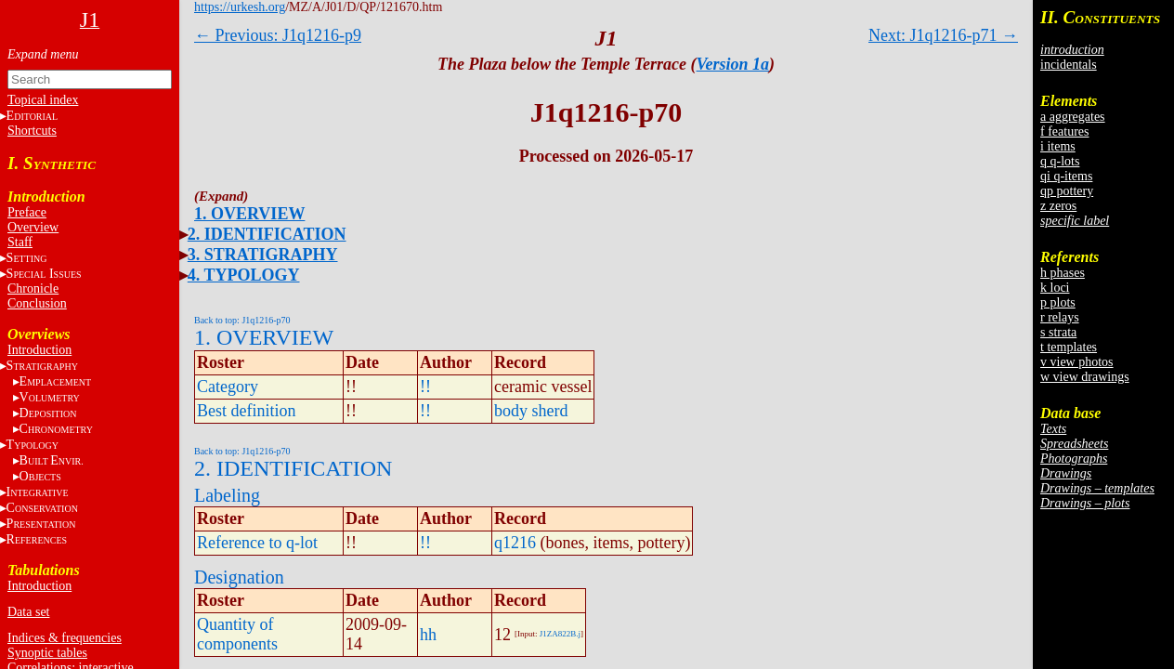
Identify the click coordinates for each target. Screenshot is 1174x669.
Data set (28, 612)
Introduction (39, 350)
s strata (1058, 332)
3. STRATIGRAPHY (263, 254)
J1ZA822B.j (560, 633)
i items (1058, 146)
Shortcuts (32, 131)
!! (425, 386)
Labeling (227, 495)
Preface (26, 212)
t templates (1068, 347)
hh (428, 634)
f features (1064, 131)
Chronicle (33, 288)
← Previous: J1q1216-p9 (277, 35)
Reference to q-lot (257, 542)
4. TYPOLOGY (244, 275)
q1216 (515, 542)
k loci (1055, 288)
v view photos (1077, 362)
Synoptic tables (47, 653)
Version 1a (733, 64)
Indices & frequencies (64, 638)
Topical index (42, 100)
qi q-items (1066, 176)
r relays (1059, 317)
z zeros (1058, 206)
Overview (33, 227)
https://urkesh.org (239, 7)
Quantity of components (237, 634)
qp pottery (1066, 191)
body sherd (531, 410)
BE (52, 460)
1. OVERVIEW (249, 213)
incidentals (1068, 65)
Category (227, 386)
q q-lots (1059, 161)
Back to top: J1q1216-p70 (242, 320)
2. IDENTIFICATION (267, 234)
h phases (1062, 273)
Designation (239, 577)
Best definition (246, 410)
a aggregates (1072, 117)
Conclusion (37, 303)
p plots (1058, 302)
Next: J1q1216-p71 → (943, 35)
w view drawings (1084, 377)
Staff (20, 242)
